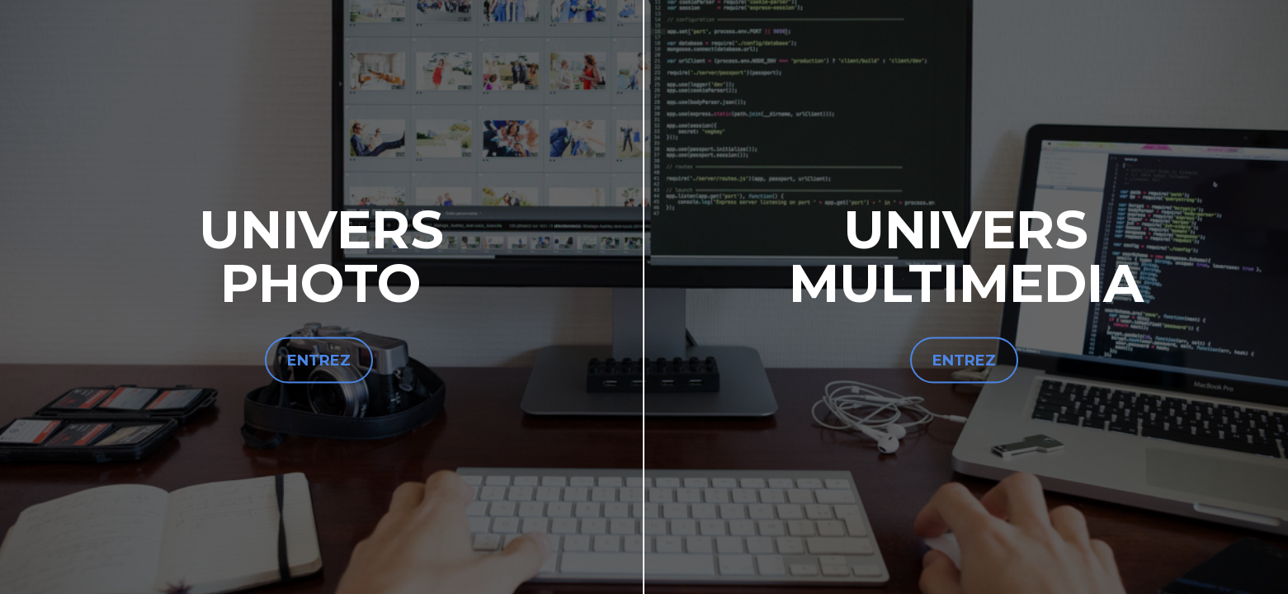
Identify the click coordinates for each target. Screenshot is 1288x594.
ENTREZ (319, 360)
